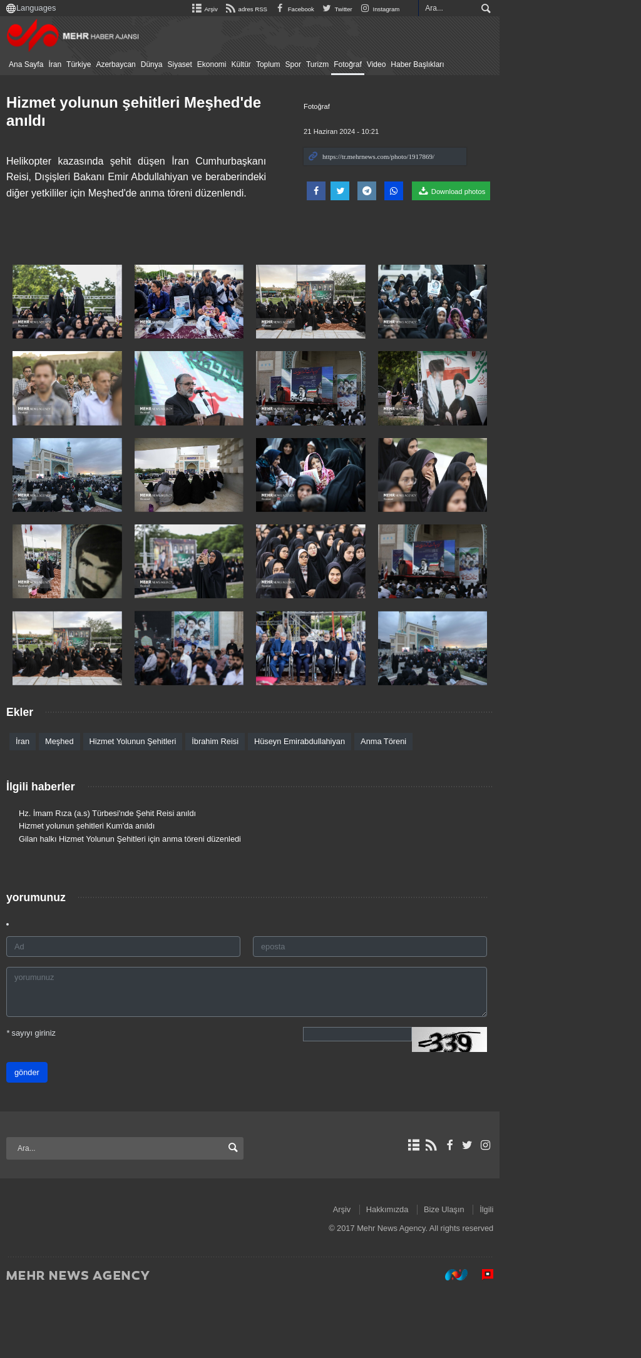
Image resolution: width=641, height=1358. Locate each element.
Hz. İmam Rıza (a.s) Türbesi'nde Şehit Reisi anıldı (119, 877)
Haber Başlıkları (429, 64)
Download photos (580, 191)
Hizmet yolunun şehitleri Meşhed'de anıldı (167, 102)
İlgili (616, 1273)
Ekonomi (223, 64)
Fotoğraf (360, 64)
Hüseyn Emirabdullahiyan (311, 805)
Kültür (253, 64)
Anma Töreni (395, 805)
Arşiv (333, 9)
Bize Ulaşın (573, 1273)
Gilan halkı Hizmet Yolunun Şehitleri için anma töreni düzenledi (142, 902)
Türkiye (90, 64)
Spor (305, 64)
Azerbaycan (127, 64)
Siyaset (191, 64)
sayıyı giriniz (43, 1096)
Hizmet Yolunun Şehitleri (144, 805)
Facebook (423, 9)
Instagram (508, 9)
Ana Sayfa (38, 64)
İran (66, 64)
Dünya (164, 64)
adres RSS (374, 9)
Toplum (280, 64)
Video (388, 64)
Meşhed (71, 805)
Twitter (466, 9)
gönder (38, 1136)
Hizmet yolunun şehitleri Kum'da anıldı (99, 889)
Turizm (329, 64)
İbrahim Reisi (226, 805)
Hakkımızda (517, 1273)
